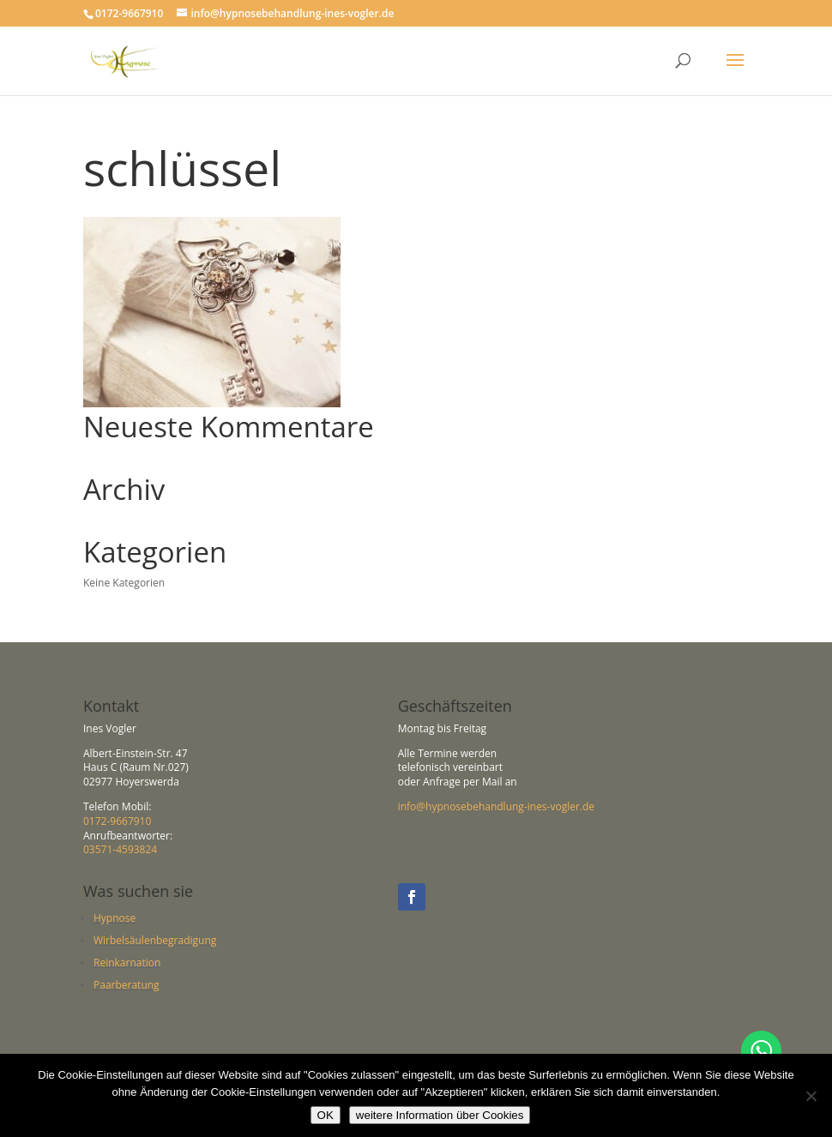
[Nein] (810, 1095)
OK (325, 1115)
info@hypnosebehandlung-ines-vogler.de (496, 806)
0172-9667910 (117, 821)
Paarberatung (126, 985)
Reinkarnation (126, 962)
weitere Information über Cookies (440, 1115)
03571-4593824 (120, 849)
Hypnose (114, 918)
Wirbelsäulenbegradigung (154, 940)
